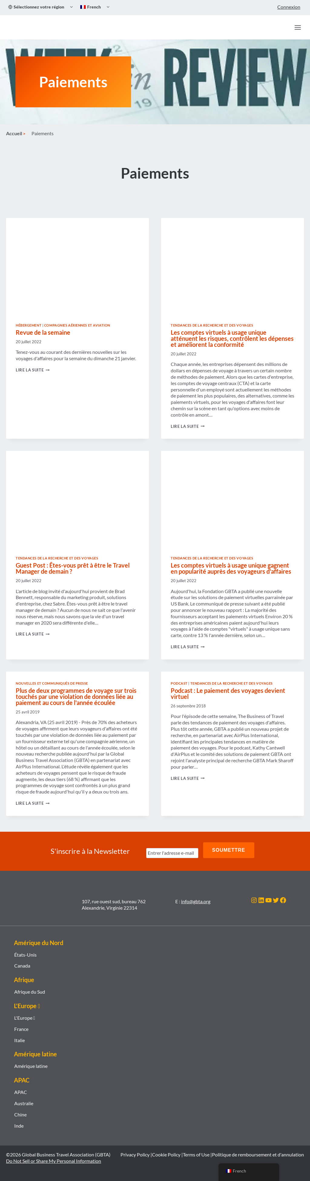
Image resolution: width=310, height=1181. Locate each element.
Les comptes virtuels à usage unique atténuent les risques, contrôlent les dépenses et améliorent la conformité (232, 344)
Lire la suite (33, 375)
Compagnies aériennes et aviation (77, 330)
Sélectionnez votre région (36, 6)
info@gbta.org (195, 901)
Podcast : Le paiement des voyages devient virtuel (228, 699)
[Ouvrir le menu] (297, 27)
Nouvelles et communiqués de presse (52, 688)
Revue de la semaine (43, 337)
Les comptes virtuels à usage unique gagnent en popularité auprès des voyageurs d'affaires (231, 573)
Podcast (179, 688)
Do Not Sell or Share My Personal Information (53, 1161)
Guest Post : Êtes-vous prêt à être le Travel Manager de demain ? (73, 573)
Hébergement (28, 330)
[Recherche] (284, 27)
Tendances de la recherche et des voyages (212, 330)
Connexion (288, 7)
